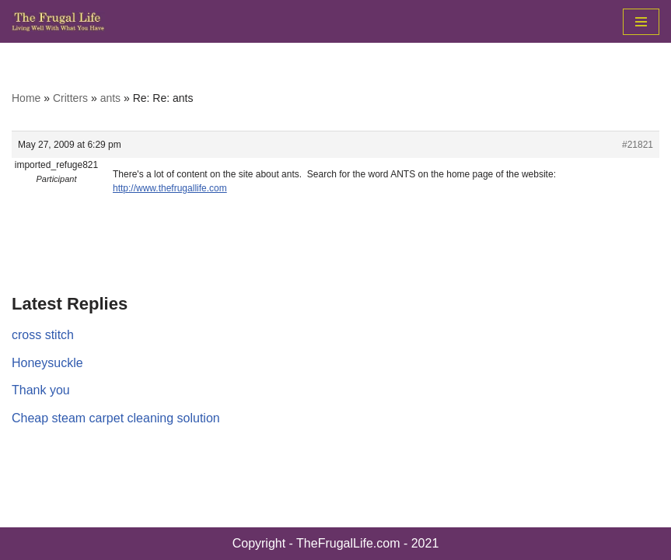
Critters (70, 98)
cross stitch (43, 334)
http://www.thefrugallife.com (170, 188)
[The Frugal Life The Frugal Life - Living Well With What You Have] (58, 21)
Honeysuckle (47, 362)
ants (110, 98)
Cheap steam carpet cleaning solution (116, 418)
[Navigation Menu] (641, 22)
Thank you (41, 390)
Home (26, 98)
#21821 (637, 144)
